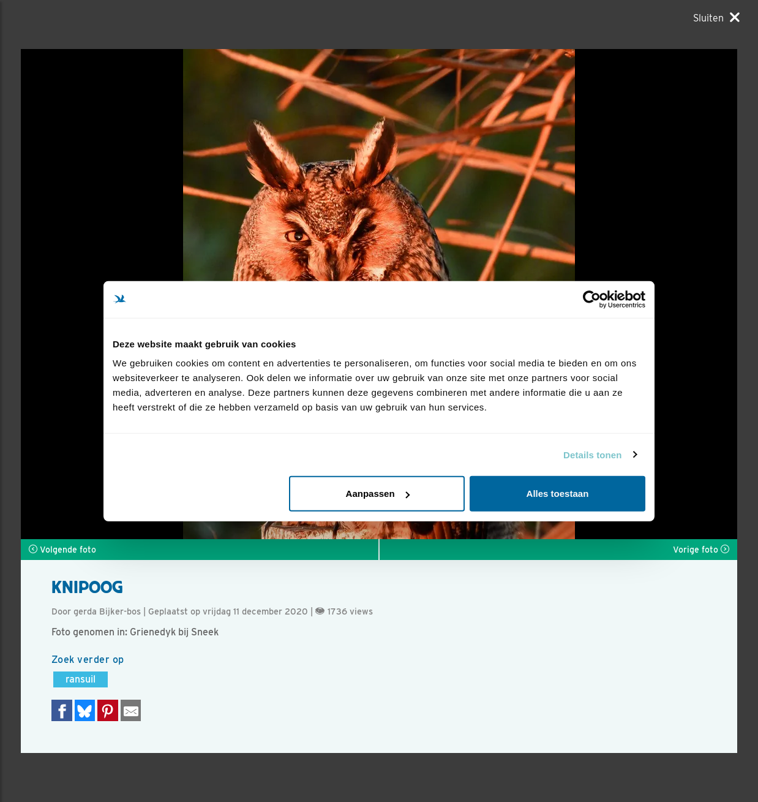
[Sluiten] (716, 17)
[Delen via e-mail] (131, 710)
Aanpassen (378, 493)
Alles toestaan (558, 493)
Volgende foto (62, 549)
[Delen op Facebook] (61, 710)
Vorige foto (701, 549)
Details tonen (592, 454)
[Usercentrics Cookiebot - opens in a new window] (591, 299)
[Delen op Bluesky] (85, 710)
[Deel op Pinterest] (107, 710)
